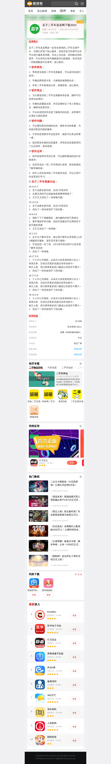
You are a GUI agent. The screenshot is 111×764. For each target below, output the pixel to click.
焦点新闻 (42, 11)
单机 (72, 11)
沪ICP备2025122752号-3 (46, 759)
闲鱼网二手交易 (48, 396)
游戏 (53, 11)
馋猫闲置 (34, 411)
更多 (80, 363)
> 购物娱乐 (58, 17)
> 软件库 (49, 17)
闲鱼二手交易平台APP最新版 (34, 396)
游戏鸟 (42, 17)
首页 (30, 11)
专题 (81, 11)
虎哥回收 (63, 396)
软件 (63, 10)
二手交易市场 (77, 396)
